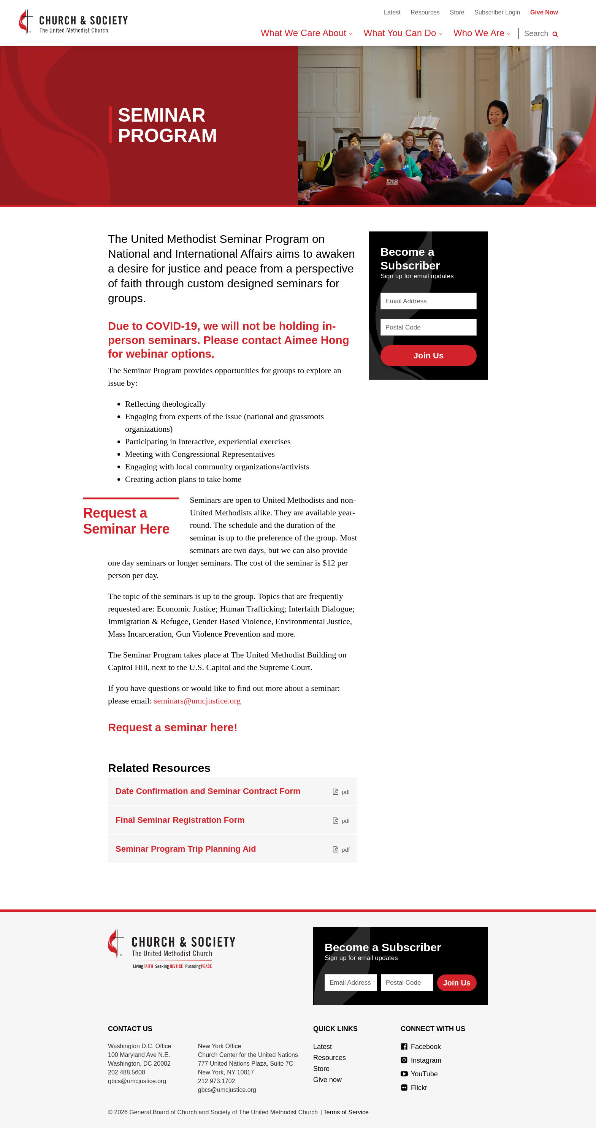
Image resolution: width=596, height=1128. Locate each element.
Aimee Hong (316, 340)
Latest (392, 12)
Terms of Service (346, 1112)
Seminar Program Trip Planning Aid (233, 849)
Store (457, 12)
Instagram (421, 1060)
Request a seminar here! (173, 727)
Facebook (421, 1046)
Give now (327, 1080)
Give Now (544, 12)
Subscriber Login (497, 12)
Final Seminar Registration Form (233, 820)
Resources (425, 12)
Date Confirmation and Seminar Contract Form (233, 791)
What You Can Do (403, 33)
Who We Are (481, 33)
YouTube (419, 1074)
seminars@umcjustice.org (197, 700)
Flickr (414, 1088)
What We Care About (306, 33)
